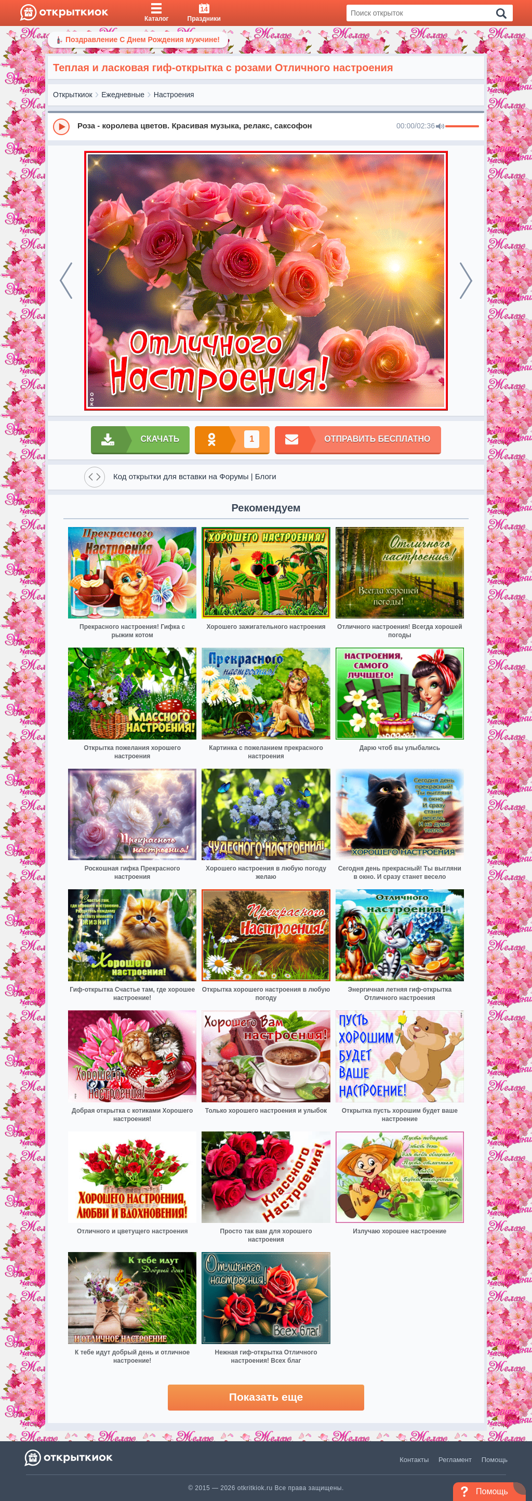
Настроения (174, 94)
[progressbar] (462, 126)
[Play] (61, 126)
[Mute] (440, 127)
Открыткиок (72, 94)
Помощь (495, 1460)
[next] (466, 281)
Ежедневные (122, 94)
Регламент (455, 1460)
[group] (266, 126)
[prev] (66, 281)
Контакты (414, 1460)
